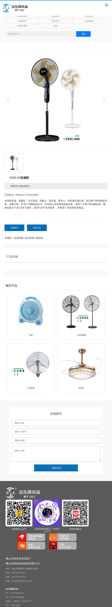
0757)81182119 (18, 577)
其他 (56, 26)
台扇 (31, 335)
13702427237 (26, 601)
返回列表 (37, 228)
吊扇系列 (89, 16)
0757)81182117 (18, 593)
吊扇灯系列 (22, 26)
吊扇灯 (81, 388)
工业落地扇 (81, 335)
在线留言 (14, 228)
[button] (19, 393)
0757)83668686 (17, 597)
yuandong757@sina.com (22, 581)
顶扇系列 (55, 21)
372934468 (15, 605)
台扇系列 (22, 21)
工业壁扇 (31, 388)
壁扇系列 (55, 16)
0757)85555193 (18, 573)
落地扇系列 (22, 16)
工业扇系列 (89, 21)
